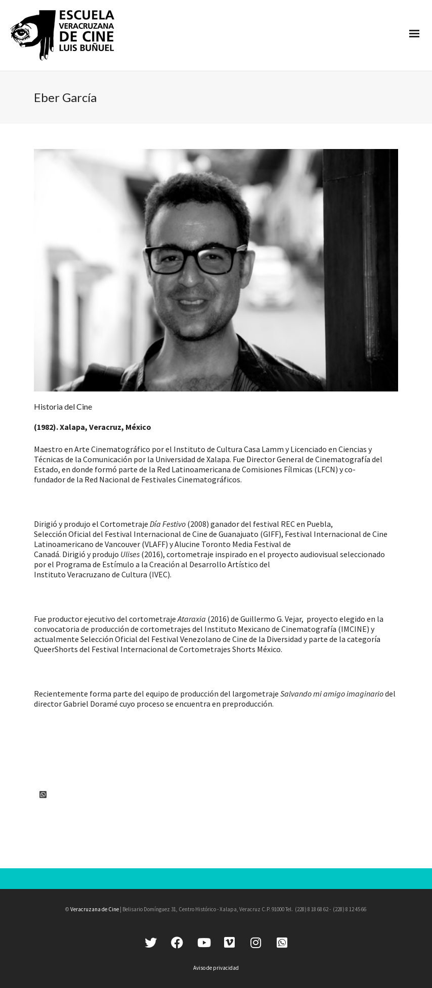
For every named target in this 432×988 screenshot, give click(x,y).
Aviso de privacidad (216, 967)
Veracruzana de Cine (94, 909)
